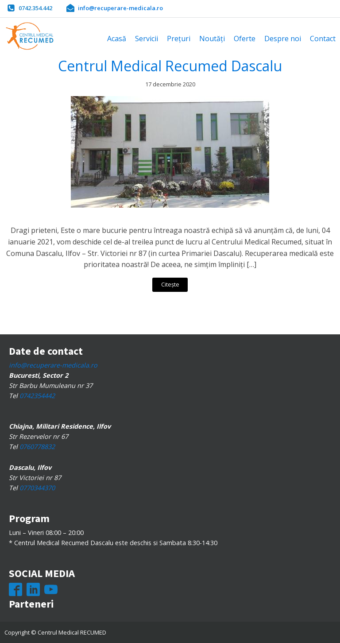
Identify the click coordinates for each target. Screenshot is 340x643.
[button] (29, 8)
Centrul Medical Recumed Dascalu (170, 65)
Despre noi (282, 38)
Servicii (146, 38)
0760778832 (37, 446)
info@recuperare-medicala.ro (53, 365)
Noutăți (212, 38)
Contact (323, 38)
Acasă (116, 38)
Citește (170, 284)
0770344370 (37, 488)
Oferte (244, 38)
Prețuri (178, 38)
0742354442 (37, 395)
